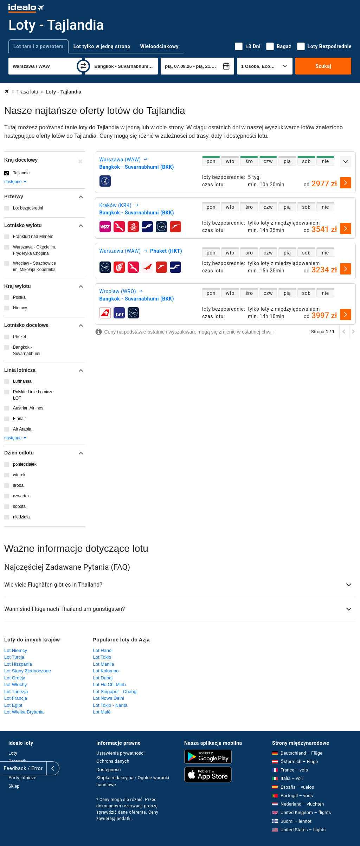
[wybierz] (345, 182)
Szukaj (323, 66)
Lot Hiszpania (18, 664)
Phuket (19, 336)
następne (15, 181)
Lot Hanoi (103, 650)
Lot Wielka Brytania (24, 712)
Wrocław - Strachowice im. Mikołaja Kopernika (34, 266)
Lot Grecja (14, 677)
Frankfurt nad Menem (33, 236)
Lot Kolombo (106, 670)
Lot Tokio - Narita (110, 705)
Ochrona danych (112, 761)
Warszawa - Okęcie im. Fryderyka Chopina (34, 250)
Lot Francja (15, 698)
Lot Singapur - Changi (115, 691)
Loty (12, 753)
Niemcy (20, 307)
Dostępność (108, 769)
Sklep (14, 786)
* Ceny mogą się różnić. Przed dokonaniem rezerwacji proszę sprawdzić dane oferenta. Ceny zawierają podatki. (127, 809)
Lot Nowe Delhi (108, 698)
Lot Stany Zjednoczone (27, 670)
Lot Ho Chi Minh (109, 684)
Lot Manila (103, 664)
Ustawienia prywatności (120, 753)
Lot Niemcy (15, 650)
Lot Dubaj (103, 677)
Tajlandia (21, 172)
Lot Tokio (102, 657)
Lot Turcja (14, 657)
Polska (19, 297)
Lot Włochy (15, 684)
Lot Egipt (13, 705)
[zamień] (83, 66)
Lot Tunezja (16, 691)
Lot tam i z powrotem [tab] (38, 46)
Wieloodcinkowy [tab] (159, 46)
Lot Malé (102, 712)
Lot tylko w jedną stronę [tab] (101, 46)
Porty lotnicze (22, 777)
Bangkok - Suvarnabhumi (26, 350)
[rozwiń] (345, 161)
